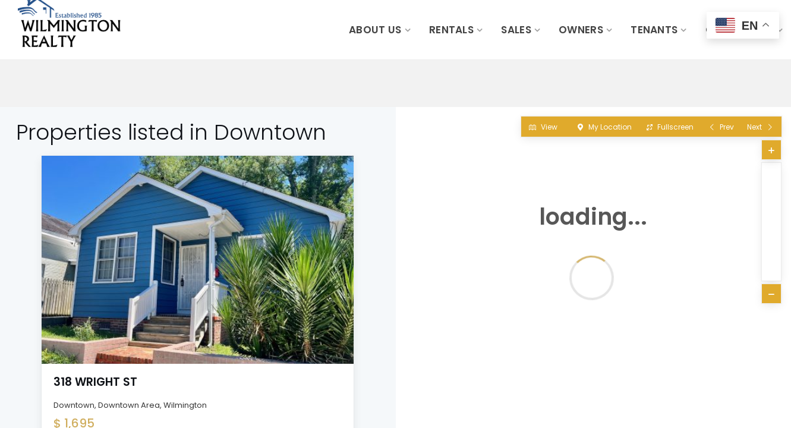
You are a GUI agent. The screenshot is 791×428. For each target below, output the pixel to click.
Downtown (73, 405)
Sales (516, 30)
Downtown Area (129, 405)
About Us (375, 30)
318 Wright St (95, 382)
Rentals (451, 30)
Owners (581, 30)
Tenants (654, 30)
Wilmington (185, 405)
